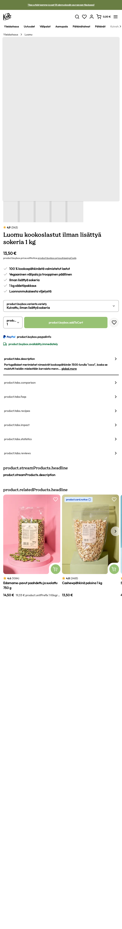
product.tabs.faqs (15, 397)
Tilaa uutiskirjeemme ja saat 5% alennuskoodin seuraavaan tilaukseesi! (61, 4)
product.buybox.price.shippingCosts (57, 258)
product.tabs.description (19, 359)
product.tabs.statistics (18, 439)
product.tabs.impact (16, 425)
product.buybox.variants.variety (27, 304)
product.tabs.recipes (17, 411)
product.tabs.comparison (20, 382)
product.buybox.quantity (12, 320)
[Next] (120, 26)
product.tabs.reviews (17, 453)
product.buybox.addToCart (66, 322)
